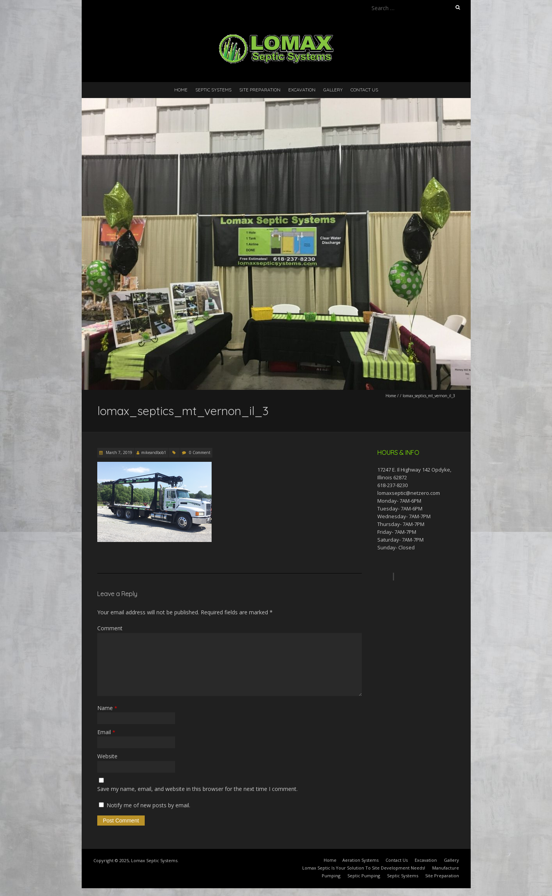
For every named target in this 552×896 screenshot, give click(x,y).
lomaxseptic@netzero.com (408, 492)
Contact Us (364, 90)
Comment (110, 628)
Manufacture (445, 868)
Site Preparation (259, 90)
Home (181, 90)
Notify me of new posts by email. (148, 805)
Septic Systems (213, 90)
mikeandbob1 (153, 452)
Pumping (331, 875)
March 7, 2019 (118, 452)
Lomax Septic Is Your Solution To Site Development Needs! (363, 868)
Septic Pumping (363, 875)
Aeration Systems (360, 860)
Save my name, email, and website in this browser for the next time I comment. (197, 789)
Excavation (301, 90)
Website (107, 756)
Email (106, 732)
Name (107, 708)
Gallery (333, 90)
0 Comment (199, 452)
